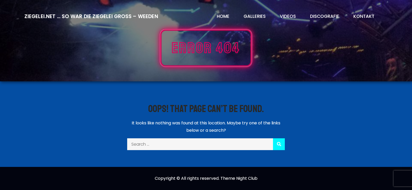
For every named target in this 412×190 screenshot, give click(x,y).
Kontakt (363, 16)
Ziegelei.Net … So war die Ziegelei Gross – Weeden (91, 16)
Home (223, 16)
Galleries (255, 16)
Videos (288, 16)
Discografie (324, 16)
